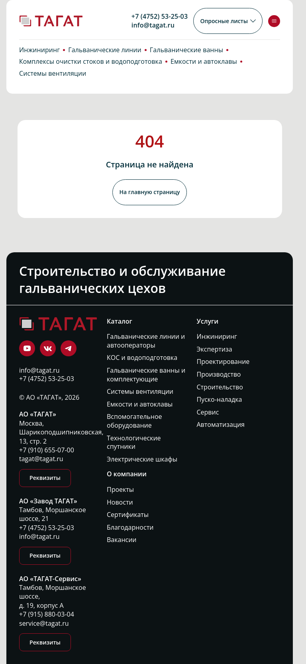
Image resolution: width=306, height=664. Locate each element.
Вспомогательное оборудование (134, 421)
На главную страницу (149, 194)
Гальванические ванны (186, 54)
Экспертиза (214, 349)
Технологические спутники (134, 442)
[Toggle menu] (274, 21)
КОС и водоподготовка (142, 358)
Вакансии (122, 540)
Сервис (208, 412)
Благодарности (130, 527)
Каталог (119, 321)
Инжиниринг (39, 54)
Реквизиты (45, 478)
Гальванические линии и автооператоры (146, 341)
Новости (120, 502)
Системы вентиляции (52, 78)
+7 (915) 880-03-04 (46, 614)
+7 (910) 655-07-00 (46, 450)
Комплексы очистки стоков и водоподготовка (90, 66)
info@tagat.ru (152, 25)
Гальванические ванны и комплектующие (146, 374)
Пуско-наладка (219, 399)
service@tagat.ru (44, 623)
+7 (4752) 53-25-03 (159, 16)
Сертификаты (128, 515)
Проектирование (223, 362)
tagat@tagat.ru (41, 459)
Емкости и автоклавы (204, 66)
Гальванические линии (104, 54)
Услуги (208, 321)
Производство (219, 374)
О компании (127, 474)
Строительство (220, 387)
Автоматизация (221, 424)
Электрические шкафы (142, 459)
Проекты (120, 489)
